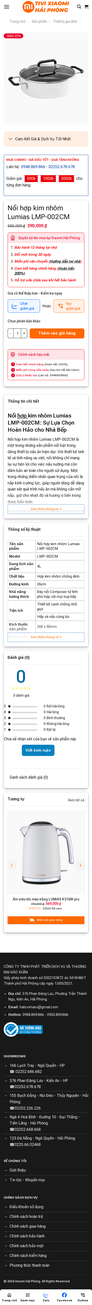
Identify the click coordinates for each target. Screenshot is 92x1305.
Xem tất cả (76, 800)
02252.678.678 (62, 166)
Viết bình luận (38, 750)
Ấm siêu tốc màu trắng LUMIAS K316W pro (46, 899)
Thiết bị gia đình (65, 21)
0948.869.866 (33, 166)
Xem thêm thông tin (46, 509)
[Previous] (12, 865)
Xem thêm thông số (46, 637)
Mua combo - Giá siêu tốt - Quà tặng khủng (42, 160)
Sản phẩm (39, 21)
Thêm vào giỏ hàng (57, 333)
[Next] (80, 865)
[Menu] (7, 7)
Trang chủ (18, 21)
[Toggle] (10, 139)
